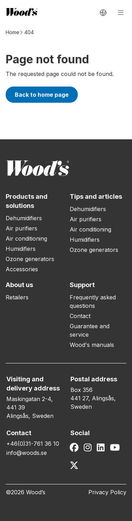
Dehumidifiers (24, 218)
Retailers (17, 297)
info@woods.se (26, 452)
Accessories (22, 269)
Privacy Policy (107, 492)
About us (19, 284)
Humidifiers (21, 248)
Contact (80, 315)
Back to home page (42, 94)
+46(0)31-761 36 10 (32, 443)
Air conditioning (26, 238)
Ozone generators (30, 258)
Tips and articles (96, 196)
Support (82, 284)
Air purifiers (21, 228)
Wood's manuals (92, 344)
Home (12, 32)
